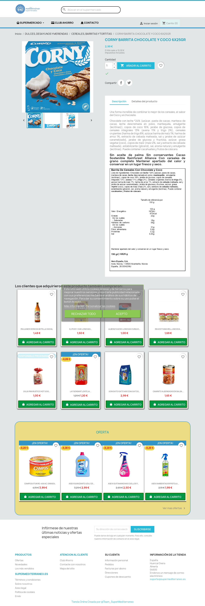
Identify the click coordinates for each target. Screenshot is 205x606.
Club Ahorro (66, 560)
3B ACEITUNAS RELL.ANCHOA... (168, 329)
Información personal (116, 560)
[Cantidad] (109, 65)
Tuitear (129, 83)
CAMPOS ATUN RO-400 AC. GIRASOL (39, 483)
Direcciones (111, 572)
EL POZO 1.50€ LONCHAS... (80, 329)
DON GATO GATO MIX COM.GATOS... (124, 391)
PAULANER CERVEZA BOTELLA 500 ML (37, 329)
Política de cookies (25, 592)
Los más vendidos (24, 568)
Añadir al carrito (135, 66)
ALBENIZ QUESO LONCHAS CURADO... (124, 329)
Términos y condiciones (28, 579)
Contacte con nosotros (73, 564)
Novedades (21, 564)
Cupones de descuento (118, 576)
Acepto (121, 314)
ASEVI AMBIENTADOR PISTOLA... (165, 483)
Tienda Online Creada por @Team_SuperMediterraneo (102, 601)
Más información (74, 306)
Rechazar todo (83, 314)
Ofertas (19, 560)
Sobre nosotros (23, 583)
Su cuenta (112, 554)
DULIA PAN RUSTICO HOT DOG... (36, 391)
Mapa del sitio (67, 568)
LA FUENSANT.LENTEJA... (80, 391)
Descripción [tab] (119, 101)
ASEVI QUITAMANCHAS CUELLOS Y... (123, 483)
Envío (18, 596)
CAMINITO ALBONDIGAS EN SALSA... (168, 391)
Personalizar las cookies (100, 306)
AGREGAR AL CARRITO (38, 342)
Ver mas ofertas (174, 508)
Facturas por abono (115, 568)
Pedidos (109, 564)
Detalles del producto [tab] (144, 101)
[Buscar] (90, 9)
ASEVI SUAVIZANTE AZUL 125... (82, 483)
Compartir (121, 83)
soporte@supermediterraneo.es (168, 579)
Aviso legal (20, 587)
